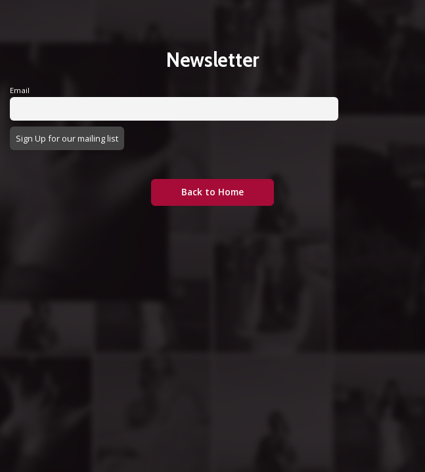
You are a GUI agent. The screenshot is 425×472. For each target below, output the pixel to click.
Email (20, 90)
